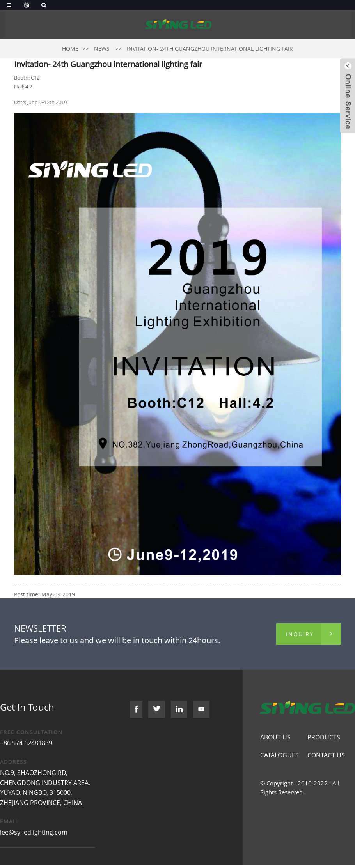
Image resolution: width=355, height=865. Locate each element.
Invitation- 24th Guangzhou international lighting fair (210, 48)
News (102, 48)
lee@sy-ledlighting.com (33, 832)
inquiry (300, 634)
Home (70, 48)
